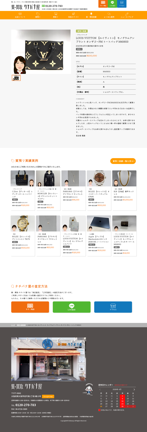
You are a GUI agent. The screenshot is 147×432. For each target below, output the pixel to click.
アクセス (121, 5)
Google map (48, 396)
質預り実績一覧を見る (123, 161)
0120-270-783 (26, 405)
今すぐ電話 (103, 5)
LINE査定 (112, 5)
